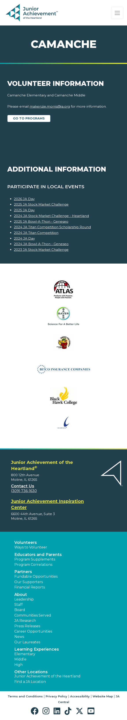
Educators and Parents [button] (38, 555)
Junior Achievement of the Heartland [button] (47, 676)
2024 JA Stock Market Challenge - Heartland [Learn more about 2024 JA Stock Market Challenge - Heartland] (51, 216)
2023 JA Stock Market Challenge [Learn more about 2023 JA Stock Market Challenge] (41, 250)
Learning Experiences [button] (36, 649)
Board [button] (19, 610)
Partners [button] (23, 572)
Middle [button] (20, 659)
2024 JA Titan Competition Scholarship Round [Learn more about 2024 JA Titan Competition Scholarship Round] (52, 227)
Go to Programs (29, 118)
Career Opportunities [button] (33, 631)
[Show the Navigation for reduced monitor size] (117, 13)
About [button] (20, 595)
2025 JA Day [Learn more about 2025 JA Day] (24, 210)
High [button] (18, 665)
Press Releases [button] (27, 626)
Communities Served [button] (32, 615)
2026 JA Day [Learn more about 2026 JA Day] (24, 199)
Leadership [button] (24, 599)
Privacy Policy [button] (56, 696)
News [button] (19, 637)
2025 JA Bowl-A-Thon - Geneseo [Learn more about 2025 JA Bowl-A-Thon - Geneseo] (41, 221)
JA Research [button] (25, 621)
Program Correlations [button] (33, 565)
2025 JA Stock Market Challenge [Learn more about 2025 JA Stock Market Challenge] (41, 204)
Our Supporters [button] (28, 582)
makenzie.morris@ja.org (50, 106)
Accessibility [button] (80, 696)
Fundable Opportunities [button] (36, 576)
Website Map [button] (103, 696)
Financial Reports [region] (29, 587)
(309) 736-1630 (24, 491)
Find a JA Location (30, 682)
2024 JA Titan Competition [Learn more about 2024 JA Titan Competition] (36, 233)
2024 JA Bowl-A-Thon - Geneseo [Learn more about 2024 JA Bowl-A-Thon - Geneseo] (41, 244)
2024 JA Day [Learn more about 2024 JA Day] (24, 238)
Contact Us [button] (22, 486)
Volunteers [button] (25, 543)
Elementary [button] (24, 654)
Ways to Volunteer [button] (30, 547)
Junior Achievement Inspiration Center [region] (47, 504)
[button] (36, 711)
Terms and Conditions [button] (25, 696)
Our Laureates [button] (27, 642)
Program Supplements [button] (34, 559)
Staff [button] (18, 604)
